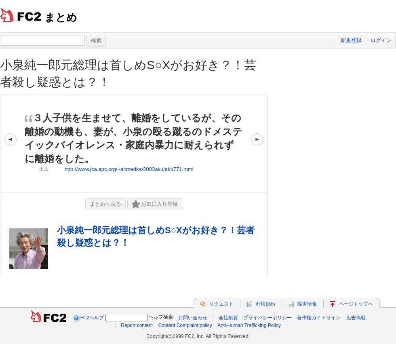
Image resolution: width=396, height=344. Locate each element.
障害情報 (307, 304)
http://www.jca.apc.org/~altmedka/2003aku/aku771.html (129, 169)
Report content (137, 325)
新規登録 (351, 40)
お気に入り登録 (155, 204)
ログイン (381, 40)
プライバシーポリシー (267, 318)
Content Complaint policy (185, 325)
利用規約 (265, 304)
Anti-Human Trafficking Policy (249, 325)
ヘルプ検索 (161, 316)
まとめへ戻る (105, 204)
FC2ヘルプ (92, 318)
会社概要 (228, 318)
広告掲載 (356, 318)
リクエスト (221, 304)
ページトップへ (356, 304)
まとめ (60, 17)
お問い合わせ (192, 318)
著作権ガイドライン (319, 318)
